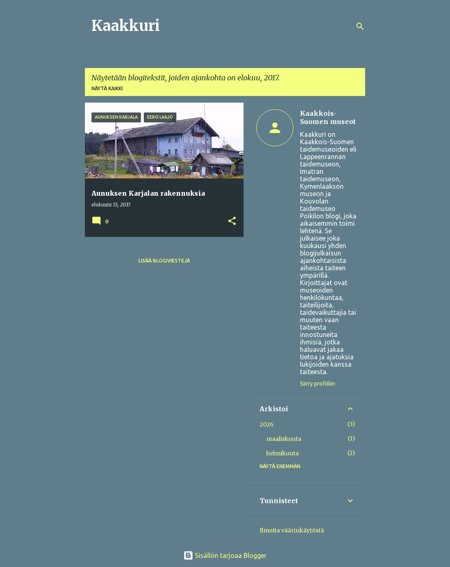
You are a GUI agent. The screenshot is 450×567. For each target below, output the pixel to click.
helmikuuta (282, 453)
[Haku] (360, 26)
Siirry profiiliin (317, 383)
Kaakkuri (125, 25)
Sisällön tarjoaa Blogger (225, 555)
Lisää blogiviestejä (164, 260)
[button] (232, 221)
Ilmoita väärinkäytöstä (292, 530)
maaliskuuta (283, 439)
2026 (267, 424)
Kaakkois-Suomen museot (328, 117)
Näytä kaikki (107, 88)
